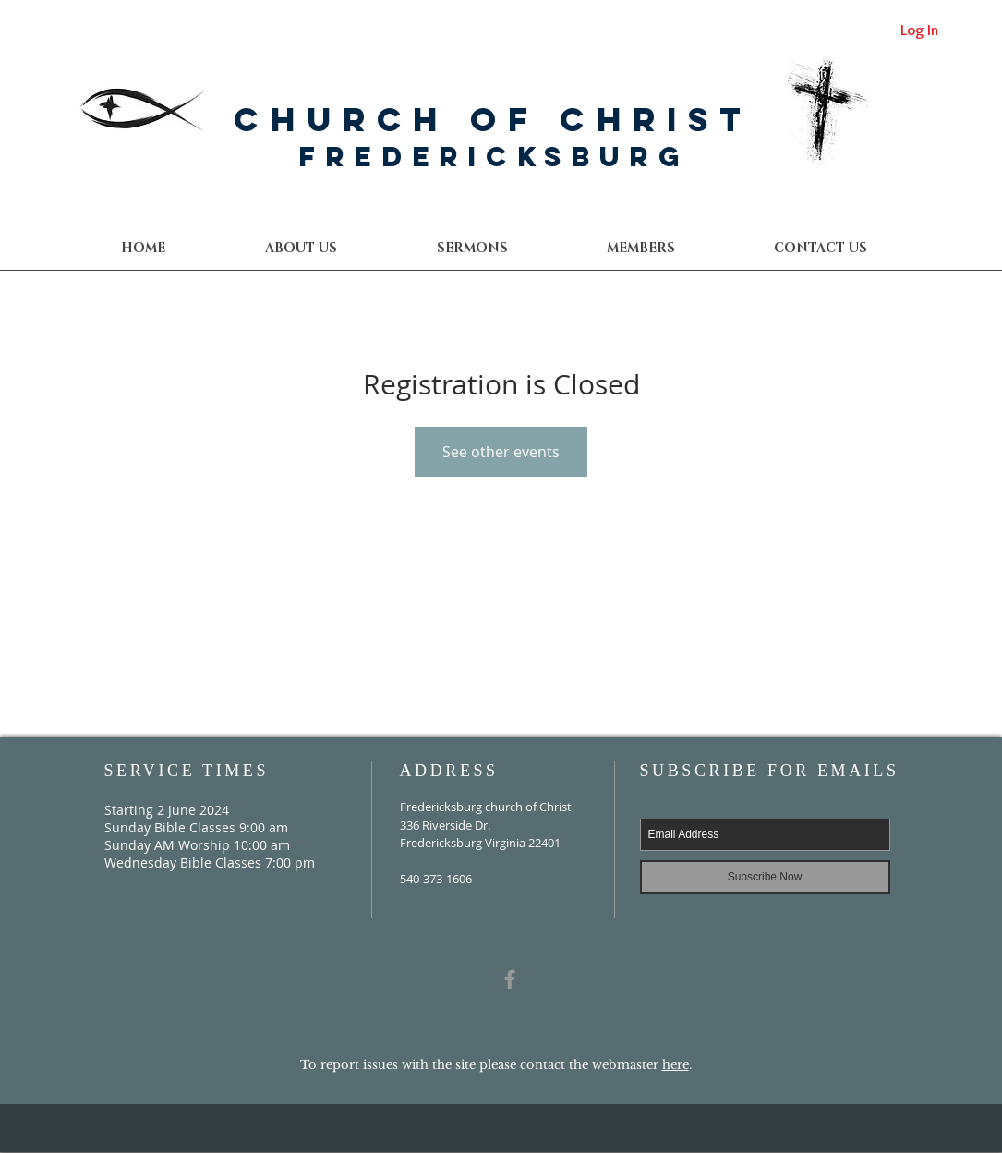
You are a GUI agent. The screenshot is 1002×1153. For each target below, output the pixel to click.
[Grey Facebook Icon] (510, 979)
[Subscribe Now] (765, 877)
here (675, 1065)
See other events (501, 452)
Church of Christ (493, 119)
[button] (820, 248)
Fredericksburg (493, 157)
